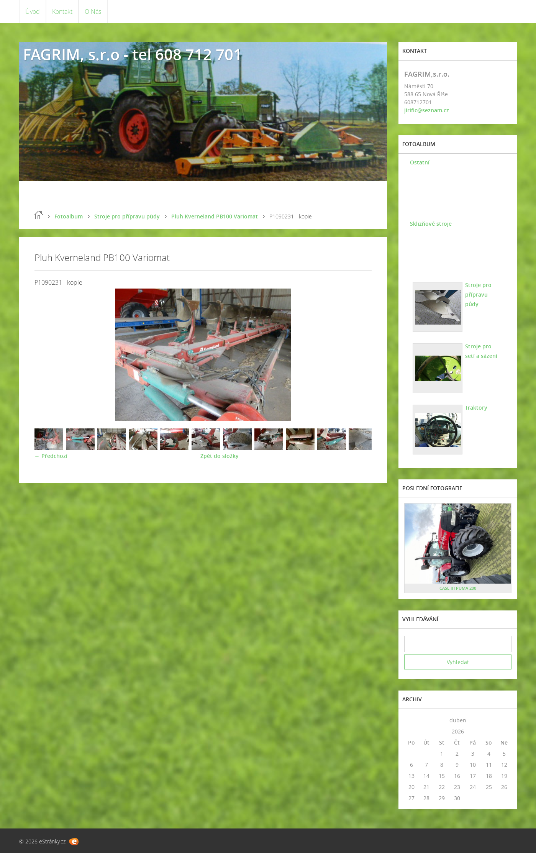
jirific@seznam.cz (426, 110)
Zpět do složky (219, 455)
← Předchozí (50, 455)
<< (411, 720)
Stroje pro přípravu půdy (127, 216)
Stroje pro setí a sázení (481, 351)
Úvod (32, 11)
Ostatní (419, 162)
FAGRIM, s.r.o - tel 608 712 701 (132, 54)
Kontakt (62, 11)
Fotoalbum (68, 216)
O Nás (93, 11)
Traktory (476, 407)
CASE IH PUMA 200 (457, 588)
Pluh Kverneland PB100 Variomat (214, 216)
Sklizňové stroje (431, 223)
